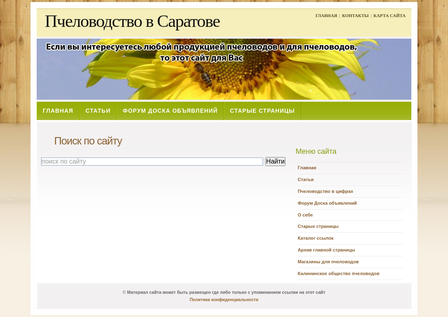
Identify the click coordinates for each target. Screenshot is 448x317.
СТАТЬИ (98, 110)
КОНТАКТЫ (355, 15)
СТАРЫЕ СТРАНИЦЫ (262, 110)
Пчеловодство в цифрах (325, 191)
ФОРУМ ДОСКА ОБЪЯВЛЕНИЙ (170, 110)
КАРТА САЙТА (389, 15)
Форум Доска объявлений (327, 203)
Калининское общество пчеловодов (339, 273)
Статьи (306, 179)
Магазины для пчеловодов (328, 261)
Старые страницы (318, 226)
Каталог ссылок (316, 238)
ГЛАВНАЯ (326, 15)
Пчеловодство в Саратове (132, 21)
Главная (307, 167)
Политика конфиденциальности (224, 299)
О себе (305, 214)
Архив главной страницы (326, 249)
